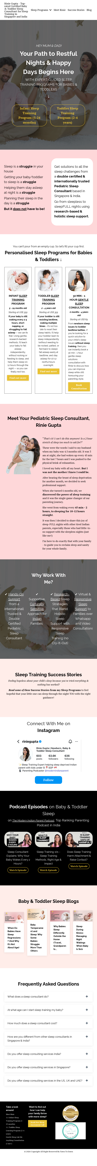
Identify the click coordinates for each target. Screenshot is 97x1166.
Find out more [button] (18, 381)
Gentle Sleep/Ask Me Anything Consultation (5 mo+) (15, 1152)
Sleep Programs (39, 11)
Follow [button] (48, 790)
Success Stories (75, 11)
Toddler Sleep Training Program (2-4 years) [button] (67, 118)
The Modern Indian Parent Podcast (41, 830)
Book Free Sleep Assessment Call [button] (37, 1135)
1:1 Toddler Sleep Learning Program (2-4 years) (15, 1142)
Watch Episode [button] (18, 879)
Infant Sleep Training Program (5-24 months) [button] (29, 118)
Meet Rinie (58, 11)
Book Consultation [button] (79, 390)
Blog (89, 11)
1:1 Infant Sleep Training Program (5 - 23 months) (14, 1132)
